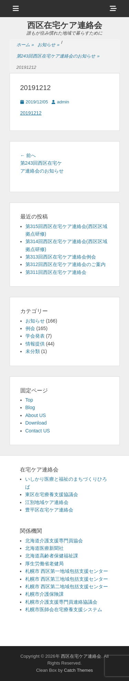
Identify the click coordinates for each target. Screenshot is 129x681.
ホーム (25, 45)
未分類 (32, 351)
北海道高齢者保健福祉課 (51, 555)
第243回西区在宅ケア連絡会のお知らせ (58, 56)
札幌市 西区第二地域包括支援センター (66, 586)
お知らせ (48, 45)
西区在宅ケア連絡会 (64, 25)
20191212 (31, 113)
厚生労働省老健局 (44, 563)
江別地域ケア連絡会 (46, 502)
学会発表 (35, 336)
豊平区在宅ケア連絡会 (49, 510)
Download (36, 423)
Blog (30, 407)
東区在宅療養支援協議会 (51, 494)
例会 (30, 328)
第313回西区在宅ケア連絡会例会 (60, 257)
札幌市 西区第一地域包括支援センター (66, 571)
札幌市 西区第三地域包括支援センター (66, 579)
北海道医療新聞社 (44, 548)
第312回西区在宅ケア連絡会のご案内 (65, 264)
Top (29, 400)
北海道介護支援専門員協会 (54, 540)
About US (35, 415)
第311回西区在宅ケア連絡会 (55, 272)
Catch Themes (78, 670)
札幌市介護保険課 (44, 594)
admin (63, 101)
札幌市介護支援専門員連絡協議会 (61, 602)
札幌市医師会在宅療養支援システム (63, 609)
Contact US (37, 430)
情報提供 (35, 343)
